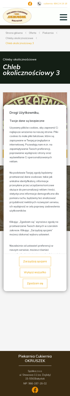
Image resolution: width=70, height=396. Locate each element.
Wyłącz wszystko (35, 272)
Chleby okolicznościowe (19, 38)
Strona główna (14, 32)
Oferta (32, 32)
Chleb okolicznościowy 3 (20, 43)
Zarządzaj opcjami (35, 261)
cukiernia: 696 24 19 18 (55, 3)
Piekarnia (48, 32)
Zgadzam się (35, 283)
